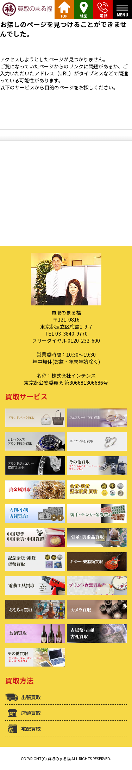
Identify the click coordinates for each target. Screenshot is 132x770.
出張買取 (31, 697)
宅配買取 (31, 728)
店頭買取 (31, 712)
